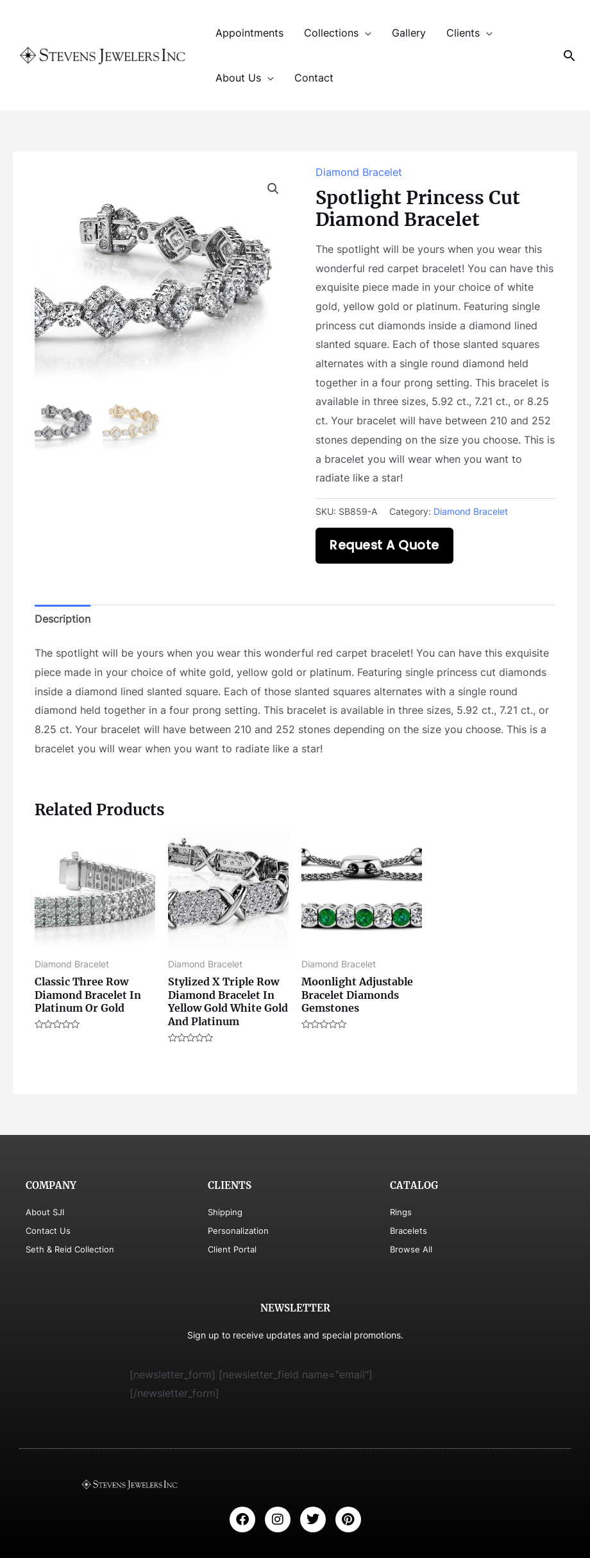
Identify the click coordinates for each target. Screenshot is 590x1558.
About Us (238, 77)
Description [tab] (62, 618)
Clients (463, 32)
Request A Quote (384, 545)
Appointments (249, 32)
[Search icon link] (569, 56)
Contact (313, 77)
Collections (331, 32)
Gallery (409, 32)
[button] (273, 188)
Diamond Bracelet (359, 172)
